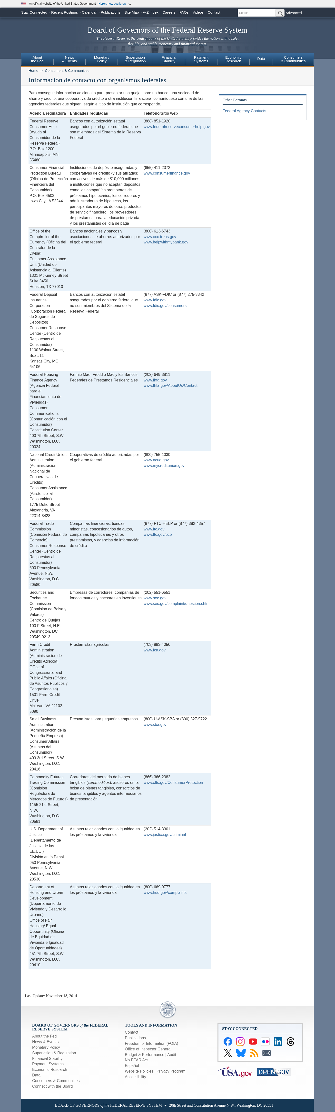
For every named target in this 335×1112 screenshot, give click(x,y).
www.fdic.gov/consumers (165, 306)
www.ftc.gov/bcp (158, 534)
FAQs (184, 12)
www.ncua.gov (156, 460)
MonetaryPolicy (101, 59)
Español (132, 1066)
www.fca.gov (155, 650)
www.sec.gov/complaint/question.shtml (177, 604)
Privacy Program (171, 1071)
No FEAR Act (136, 1060)
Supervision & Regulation (54, 1053)
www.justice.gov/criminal (165, 835)
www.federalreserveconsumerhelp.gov (177, 127)
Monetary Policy (46, 1047)
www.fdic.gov (155, 300)
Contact (214, 12)
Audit (171, 1055)
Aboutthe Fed (37, 59)
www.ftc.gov (154, 529)
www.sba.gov (155, 725)
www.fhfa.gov (155, 380)
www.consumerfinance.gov (167, 173)
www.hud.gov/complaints (165, 892)
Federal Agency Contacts (244, 111)
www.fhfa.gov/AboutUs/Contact (170, 385)
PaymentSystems (201, 59)
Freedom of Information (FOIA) (151, 1043)
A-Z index (150, 12)
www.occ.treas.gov (160, 237)
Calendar (89, 12)
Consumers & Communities (293, 59)
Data (261, 58)
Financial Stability (47, 1058)
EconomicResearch (233, 59)
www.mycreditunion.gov (164, 465)
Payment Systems (48, 1064)
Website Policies (139, 1071)
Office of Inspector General (148, 1049)
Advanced (294, 13)
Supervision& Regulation (135, 59)
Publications (110, 12)
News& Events (69, 59)
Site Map (131, 12)
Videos (198, 12)
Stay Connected (34, 12)
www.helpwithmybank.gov (166, 242)
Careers (168, 12)
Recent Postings (64, 12)
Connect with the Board (52, 1086)
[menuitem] (37, 60)
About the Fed (44, 1036)
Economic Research (49, 1069)
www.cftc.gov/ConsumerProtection (173, 782)
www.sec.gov (155, 598)
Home (33, 70)
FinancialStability (169, 59)
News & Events (45, 1042)
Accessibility (135, 1077)
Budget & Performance (144, 1055)
